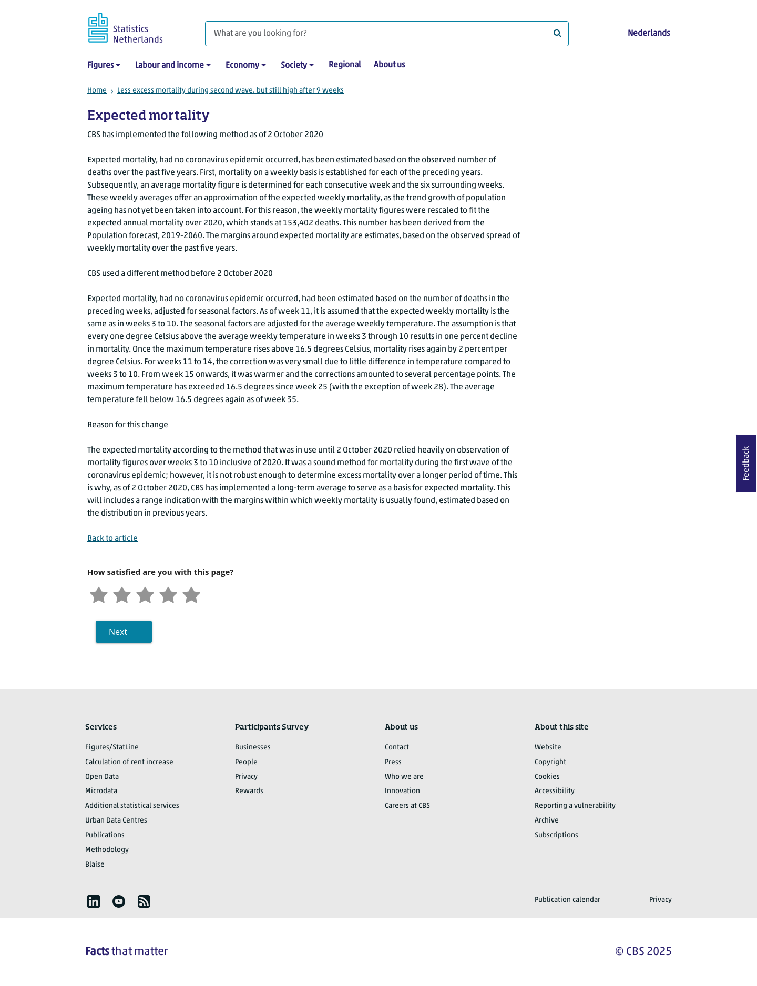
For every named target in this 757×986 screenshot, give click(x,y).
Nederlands (649, 33)
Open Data (102, 777)
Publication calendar (567, 900)
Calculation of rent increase (129, 762)
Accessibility (555, 791)
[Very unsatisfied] (98, 593)
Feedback (746, 463)
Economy (242, 65)
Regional (345, 65)
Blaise (95, 864)
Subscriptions (556, 835)
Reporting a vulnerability (575, 806)
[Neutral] (145, 593)
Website (548, 747)
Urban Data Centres (116, 820)
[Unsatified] (122, 593)
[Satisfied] (168, 593)
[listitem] (93, 901)
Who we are (404, 777)
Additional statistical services (132, 806)
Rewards (249, 791)
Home (97, 90)
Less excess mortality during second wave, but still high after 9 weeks (230, 90)
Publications (105, 835)
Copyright (550, 762)
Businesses (253, 747)
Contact (397, 747)
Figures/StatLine (112, 747)
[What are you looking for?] (387, 33)
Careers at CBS (407, 806)
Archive (547, 820)
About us (389, 65)
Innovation (402, 791)
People (246, 762)
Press (393, 762)
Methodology (107, 850)
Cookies (547, 777)
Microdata (101, 791)
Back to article (112, 539)
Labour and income (169, 65)
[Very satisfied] (191, 593)
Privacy (246, 777)
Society (294, 65)
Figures (100, 65)
